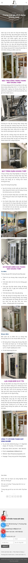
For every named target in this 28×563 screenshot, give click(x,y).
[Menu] (2, 2)
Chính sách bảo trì (20, 554)
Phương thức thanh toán (7, 554)
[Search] (26, 2)
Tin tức (14, 13)
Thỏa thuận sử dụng (18, 552)
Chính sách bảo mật (6, 552)
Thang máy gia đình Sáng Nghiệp (17, 456)
